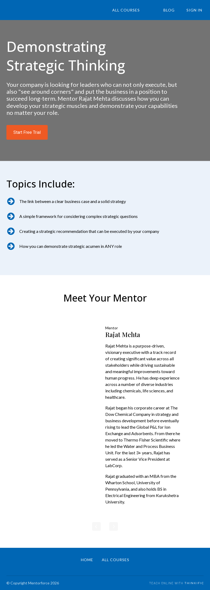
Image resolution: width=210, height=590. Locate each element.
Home (87, 559)
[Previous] (96, 526)
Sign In (196, 10)
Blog (172, 10)
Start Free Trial (27, 132)
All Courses (134, 10)
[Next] (113, 526)
